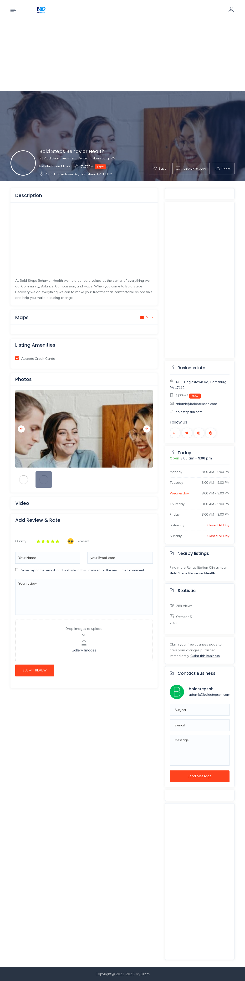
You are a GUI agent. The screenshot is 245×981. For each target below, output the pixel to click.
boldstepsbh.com (189, 412)
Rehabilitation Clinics (55, 166)
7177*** (90, 166)
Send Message (200, 776)
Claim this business (205, 656)
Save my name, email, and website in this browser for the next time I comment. (83, 570)
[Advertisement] (122, 55)
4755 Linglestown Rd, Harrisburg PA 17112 (75, 174)
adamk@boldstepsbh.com (196, 404)
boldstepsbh (201, 689)
